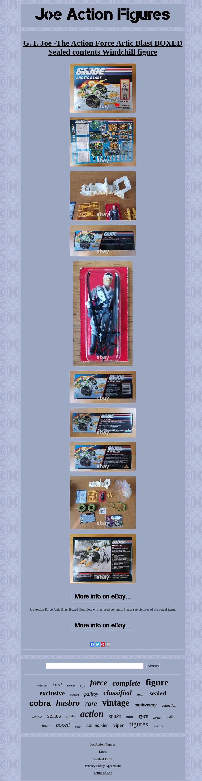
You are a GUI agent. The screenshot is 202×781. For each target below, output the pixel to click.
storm (71, 685)
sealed (158, 693)
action (92, 714)
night (70, 717)
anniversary (145, 704)
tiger (77, 726)
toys (82, 686)
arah (140, 695)
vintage (115, 702)
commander (97, 725)
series (54, 715)
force (98, 682)
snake (115, 716)
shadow (158, 726)
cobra (40, 703)
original (42, 685)
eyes (143, 716)
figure (157, 682)
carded (156, 717)
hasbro (68, 702)
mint (129, 717)
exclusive (52, 693)
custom (74, 695)
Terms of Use (103, 773)
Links (103, 751)
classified (117, 693)
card (57, 684)
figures (138, 724)
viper (118, 725)
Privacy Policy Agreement (103, 766)
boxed (63, 724)
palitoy (91, 694)
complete (126, 683)
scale (170, 717)
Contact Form (102, 759)
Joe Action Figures (103, 744)
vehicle (37, 717)
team (46, 725)
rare (91, 703)
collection (169, 705)
